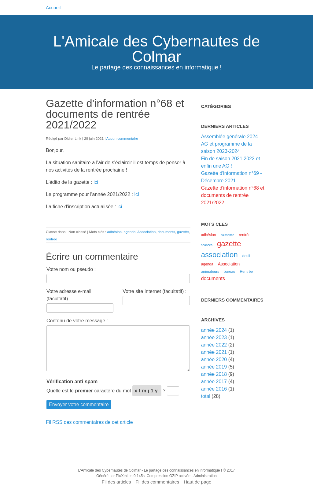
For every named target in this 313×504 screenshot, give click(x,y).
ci (120, 206)
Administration (205, 476)
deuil (246, 256)
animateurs (210, 271)
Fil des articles (116, 481)
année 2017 (214, 381)
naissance (227, 235)
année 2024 (214, 330)
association (219, 254)
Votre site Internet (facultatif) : (154, 291)
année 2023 (214, 337)
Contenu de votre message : (77, 320)
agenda (129, 232)
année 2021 (214, 352)
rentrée (51, 239)
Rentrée (246, 271)
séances (206, 245)
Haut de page (197, 481)
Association (146, 232)
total (206, 396)
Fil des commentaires (157, 481)
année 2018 (214, 374)
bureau (229, 271)
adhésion (114, 232)
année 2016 (214, 388)
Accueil (53, 7)
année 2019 (214, 366)
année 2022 (214, 344)
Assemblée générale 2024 (229, 136)
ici (96, 182)
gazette (183, 232)
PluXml (121, 476)
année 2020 (214, 359)
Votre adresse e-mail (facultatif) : (68, 295)
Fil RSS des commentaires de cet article (89, 422)
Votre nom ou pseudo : (71, 269)
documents (166, 232)
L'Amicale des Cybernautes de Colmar (156, 49)
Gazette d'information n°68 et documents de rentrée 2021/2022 (232, 195)
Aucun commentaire (122, 138)
